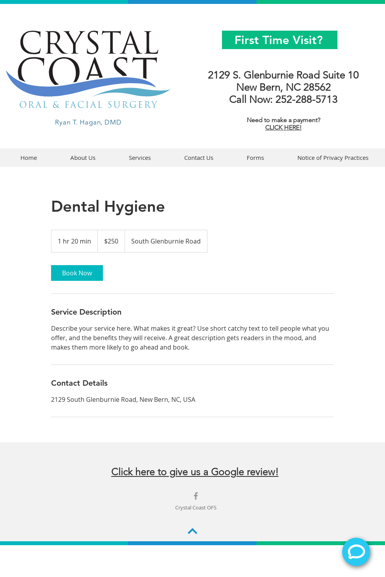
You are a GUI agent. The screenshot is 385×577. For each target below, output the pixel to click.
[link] (77, 273)
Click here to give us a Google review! (195, 472)
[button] (255, 157)
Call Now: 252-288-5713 (283, 99)
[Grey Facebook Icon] (196, 496)
